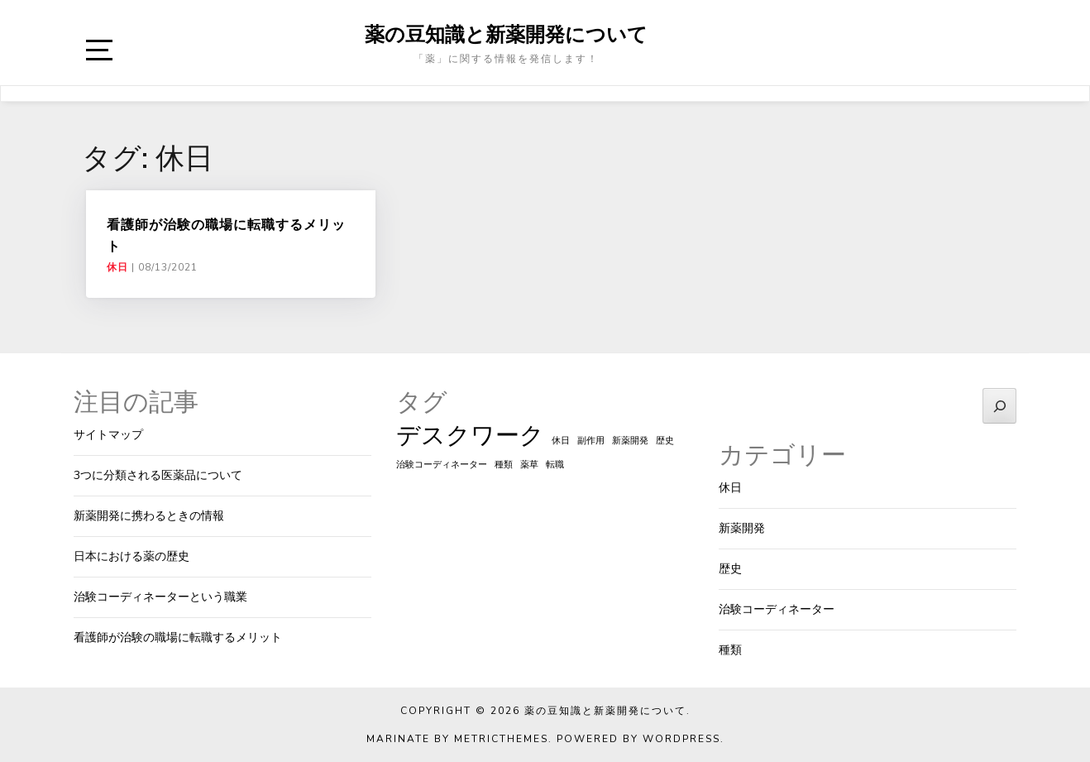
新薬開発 (742, 528)
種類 (730, 650)
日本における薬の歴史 (131, 556)
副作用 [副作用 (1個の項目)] (591, 440)
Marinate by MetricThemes (457, 738)
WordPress (681, 738)
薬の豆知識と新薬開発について (506, 34)
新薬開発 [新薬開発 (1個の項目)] (630, 440)
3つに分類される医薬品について (158, 475)
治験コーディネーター (776, 609)
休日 (117, 267)
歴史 (730, 569)
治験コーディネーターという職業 (160, 597)
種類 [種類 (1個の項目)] (504, 464)
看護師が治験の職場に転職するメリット (178, 637)
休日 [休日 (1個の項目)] (561, 440)
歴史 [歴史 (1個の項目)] (665, 440)
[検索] (999, 406)
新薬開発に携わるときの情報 (149, 516)
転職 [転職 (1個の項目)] (555, 464)
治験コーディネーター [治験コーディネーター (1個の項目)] (441, 464)
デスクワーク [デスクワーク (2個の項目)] (470, 435)
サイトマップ (108, 435)
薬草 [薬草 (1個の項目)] (529, 464)
